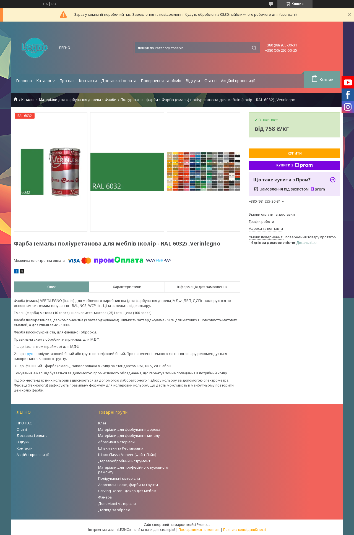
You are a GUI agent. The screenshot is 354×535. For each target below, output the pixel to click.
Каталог (44, 80)
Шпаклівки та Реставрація (120, 448)
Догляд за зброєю (114, 509)
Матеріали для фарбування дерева (70, 99)
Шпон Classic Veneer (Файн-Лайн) (127, 454)
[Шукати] (254, 47)
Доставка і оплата (118, 80)
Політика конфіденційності (244, 529)
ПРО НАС (24, 423)
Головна (24, 80)
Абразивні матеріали (116, 441)
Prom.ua (203, 524)
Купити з (294, 165)
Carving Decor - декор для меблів (127, 490)
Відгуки (193, 80)
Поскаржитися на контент (199, 529)
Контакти (88, 80)
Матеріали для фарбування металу (129, 435)
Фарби (110, 99)
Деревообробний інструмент (124, 460)
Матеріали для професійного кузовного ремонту (133, 469)
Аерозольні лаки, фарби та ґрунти (128, 484)
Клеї (102, 423)
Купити (295, 153)
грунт (30, 353)
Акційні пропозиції (238, 80)
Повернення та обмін (161, 80)
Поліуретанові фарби (139, 99)
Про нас (66, 80)
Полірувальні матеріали (119, 478)
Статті (210, 80)
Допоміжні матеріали (117, 503)
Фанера (105, 497)
